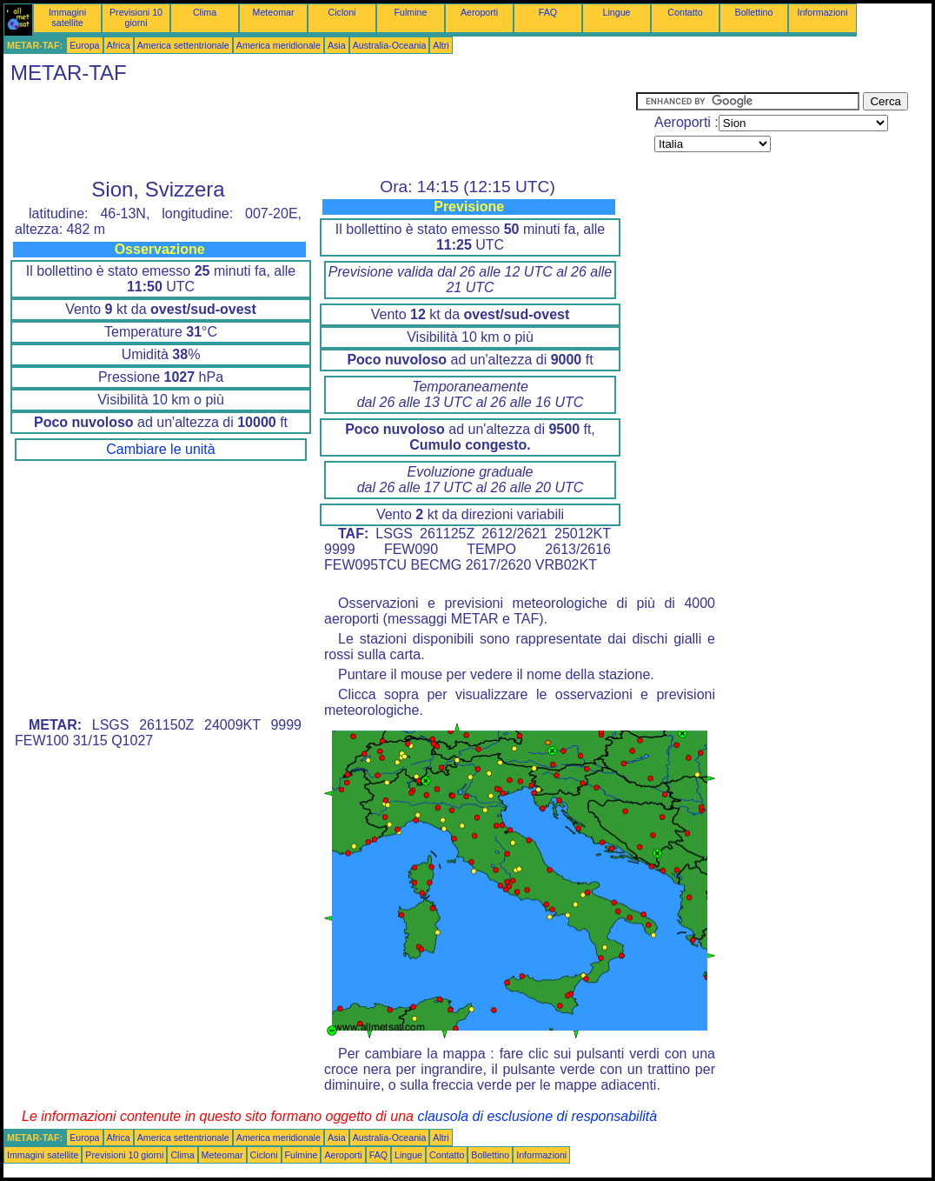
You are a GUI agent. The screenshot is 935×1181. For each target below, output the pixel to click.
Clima (204, 12)
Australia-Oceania (390, 45)
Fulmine (411, 12)
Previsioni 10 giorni (135, 17)
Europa (84, 45)
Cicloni (342, 12)
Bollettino (754, 12)
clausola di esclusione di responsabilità (537, 1116)
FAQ (548, 12)
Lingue (617, 12)
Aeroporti (479, 12)
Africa (118, 45)
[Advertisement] (319, 131)
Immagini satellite (67, 17)
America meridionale (278, 45)
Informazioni (822, 12)
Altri (440, 45)
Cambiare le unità (160, 449)
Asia (337, 45)
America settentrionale (183, 45)
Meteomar (274, 12)
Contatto (684, 12)
